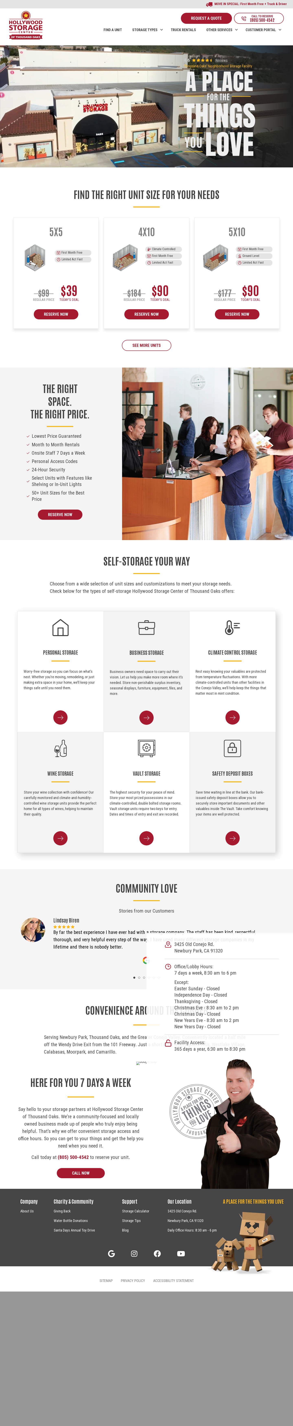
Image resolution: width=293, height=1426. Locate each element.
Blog (125, 1365)
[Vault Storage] (146, 748)
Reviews (221, 60)
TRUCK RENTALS (183, 30)
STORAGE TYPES (144, 30)
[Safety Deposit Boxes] (232, 748)
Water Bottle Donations (71, 1355)
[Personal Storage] (60, 628)
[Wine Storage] (60, 748)
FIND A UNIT (113, 30)
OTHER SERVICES (219, 30)
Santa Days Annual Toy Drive (74, 1365)
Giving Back (62, 1346)
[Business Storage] (146, 628)
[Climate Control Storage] (232, 627)
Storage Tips (131, 1355)
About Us (27, 1346)
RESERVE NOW (56, 314)
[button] (161, 26)
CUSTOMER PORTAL (261, 30)
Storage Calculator (135, 1346)
